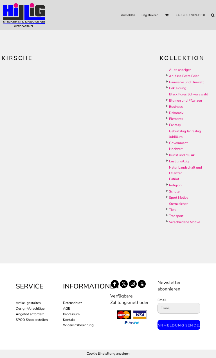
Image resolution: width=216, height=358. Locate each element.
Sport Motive (178, 197)
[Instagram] (133, 284)
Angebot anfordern (30, 314)
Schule (174, 191)
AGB (66, 308)
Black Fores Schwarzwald (188, 94)
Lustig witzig (179, 161)
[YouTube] (142, 284)
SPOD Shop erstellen (32, 319)
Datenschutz (72, 303)
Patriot (174, 179)
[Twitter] (124, 284)
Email (162, 300)
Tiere (172, 209)
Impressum (71, 314)
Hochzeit (176, 149)
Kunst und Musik (182, 155)
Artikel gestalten (28, 303)
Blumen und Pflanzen (185, 100)
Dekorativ (176, 113)
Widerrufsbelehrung (78, 325)
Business (176, 106)
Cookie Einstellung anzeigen (108, 353)
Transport (176, 216)
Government (178, 143)
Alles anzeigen (180, 70)
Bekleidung (177, 88)
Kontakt (69, 319)
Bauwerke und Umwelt (186, 82)
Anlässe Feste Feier (184, 76)
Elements (176, 119)
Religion (175, 185)
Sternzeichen (178, 204)
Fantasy (175, 125)
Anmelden (128, 15)
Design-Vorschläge (30, 308)
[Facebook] (115, 284)
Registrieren (149, 15)
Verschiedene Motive (184, 222)
